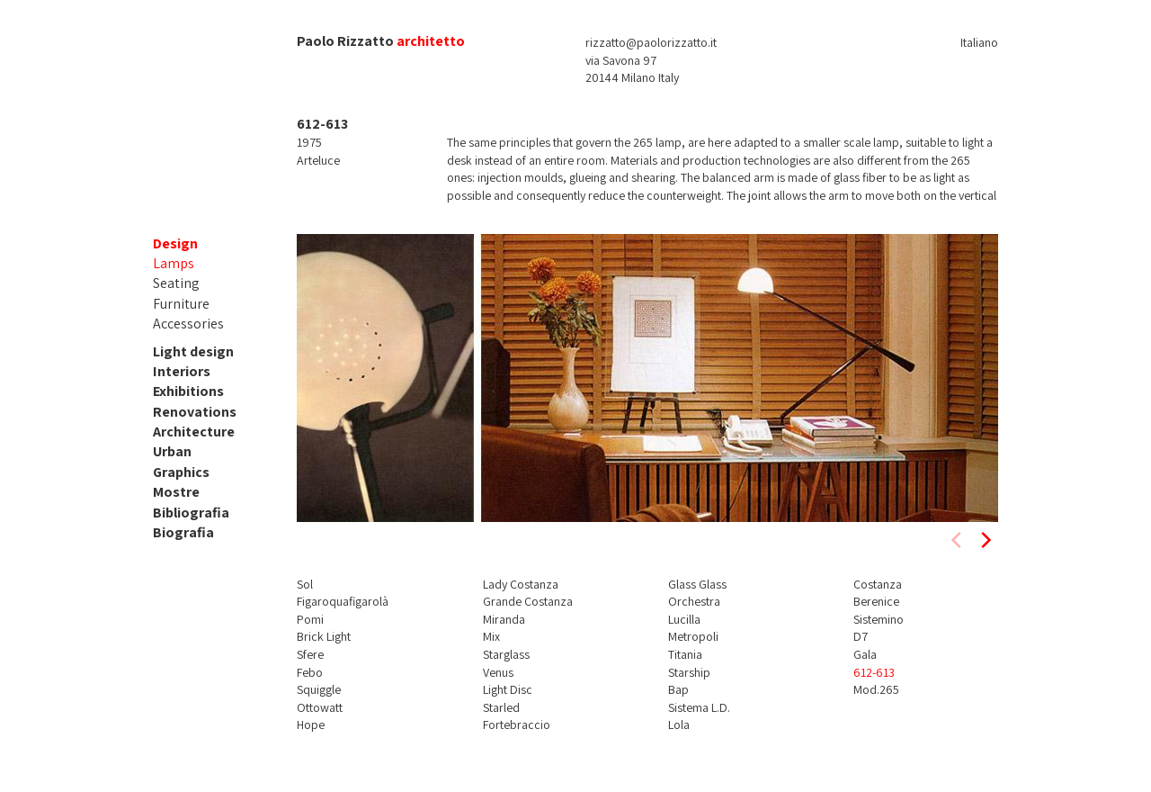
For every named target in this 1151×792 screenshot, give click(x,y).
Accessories (188, 323)
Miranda (504, 619)
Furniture (181, 303)
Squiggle (319, 689)
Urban (172, 451)
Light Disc (507, 689)
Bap (678, 689)
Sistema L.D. (699, 707)
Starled (501, 707)
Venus (498, 672)
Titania (685, 654)
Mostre (176, 491)
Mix (491, 636)
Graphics (181, 472)
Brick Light (324, 636)
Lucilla (684, 619)
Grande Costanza (528, 601)
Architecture (194, 431)
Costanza (877, 584)
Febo (310, 672)
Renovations (194, 411)
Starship (689, 672)
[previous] (957, 540)
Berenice (876, 601)
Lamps (173, 263)
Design (175, 243)
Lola (679, 724)
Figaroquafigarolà (342, 601)
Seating (176, 283)
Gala (865, 654)
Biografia (183, 532)
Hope (311, 724)
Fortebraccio (516, 724)
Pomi (310, 619)
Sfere (310, 654)
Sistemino (878, 619)
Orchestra (694, 601)
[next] (984, 540)
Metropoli (693, 636)
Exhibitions (188, 391)
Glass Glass (697, 584)
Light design (193, 351)
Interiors (181, 371)
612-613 (874, 672)
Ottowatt (320, 707)
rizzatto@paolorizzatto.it (651, 42)
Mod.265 (876, 689)
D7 (860, 636)
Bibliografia (191, 512)
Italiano (979, 42)
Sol (305, 584)
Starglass (506, 654)
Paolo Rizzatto (345, 41)
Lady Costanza (520, 584)
